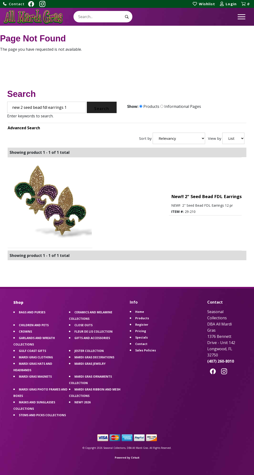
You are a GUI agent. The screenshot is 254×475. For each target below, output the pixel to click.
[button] (14, 4)
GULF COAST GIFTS (32, 351)
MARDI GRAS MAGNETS (35, 377)
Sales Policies (145, 350)
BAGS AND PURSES (32, 312)
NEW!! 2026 (82, 402)
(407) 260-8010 (220, 361)
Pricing (140, 331)
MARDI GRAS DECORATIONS (94, 357)
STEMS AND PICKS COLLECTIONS (42, 415)
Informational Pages (180, 106)
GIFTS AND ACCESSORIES (92, 338)
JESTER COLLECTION (89, 351)
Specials (141, 337)
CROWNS (25, 332)
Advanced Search (24, 127)
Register (141, 325)
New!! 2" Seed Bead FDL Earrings (206, 196)
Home (139, 312)
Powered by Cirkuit (127, 457)
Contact (141, 344)
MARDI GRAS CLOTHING (36, 357)
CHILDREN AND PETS (34, 325)
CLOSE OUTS (83, 325)
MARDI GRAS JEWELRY (90, 364)
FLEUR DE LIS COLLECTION (93, 332)
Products (149, 106)
